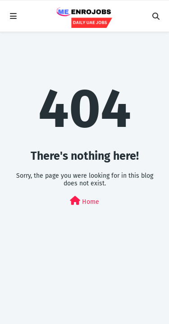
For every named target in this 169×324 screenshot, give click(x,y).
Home (84, 201)
